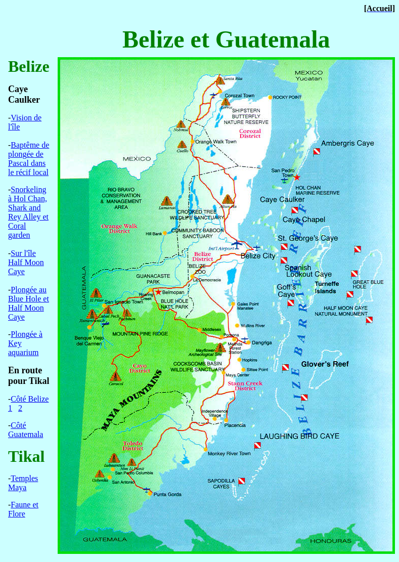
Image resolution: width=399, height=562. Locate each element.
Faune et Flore (23, 509)
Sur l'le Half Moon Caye (26, 262)
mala (25, 430)
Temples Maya (23, 483)
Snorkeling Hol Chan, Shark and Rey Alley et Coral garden (28, 212)
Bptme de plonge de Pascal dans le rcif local (28, 159)
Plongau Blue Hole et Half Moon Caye (28, 303)
